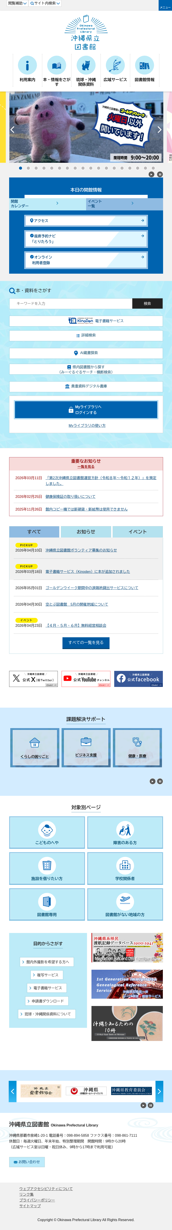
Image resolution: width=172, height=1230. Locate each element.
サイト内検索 (45, 3)
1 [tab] (12, 771)
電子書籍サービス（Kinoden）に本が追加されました (88, 572)
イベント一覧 (95, 204)
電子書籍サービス (45, 988)
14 (120, 167)
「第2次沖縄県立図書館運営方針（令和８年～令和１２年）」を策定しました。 (101, 481)
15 (128, 167)
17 (144, 167)
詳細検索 (86, 335)
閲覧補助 (17, 3)
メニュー (165, 7)
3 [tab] (28, 771)
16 (136, 167)
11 (97, 167)
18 (152, 167)
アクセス (39, 220)
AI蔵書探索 (86, 353)
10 (89, 167)
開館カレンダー (20, 204)
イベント (137, 531)
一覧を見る (86, 466)
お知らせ (86, 531)
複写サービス (45, 975)
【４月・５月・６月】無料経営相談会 (76, 625)
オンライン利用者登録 (41, 260)
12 (105, 167)
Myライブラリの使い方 (87, 426)
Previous (12, 130)
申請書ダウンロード (46, 1001)
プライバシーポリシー (37, 1200)
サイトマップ (30, 1206)
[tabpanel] (34, 747)
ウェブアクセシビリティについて (46, 1189)
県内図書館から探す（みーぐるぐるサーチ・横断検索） (86, 369)
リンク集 (26, 1194)
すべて (34, 531)
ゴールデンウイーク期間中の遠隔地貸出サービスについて (92, 588)
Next (159, 130)
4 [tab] (36, 771)
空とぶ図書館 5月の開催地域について (77, 604)
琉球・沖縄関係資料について (46, 1014)
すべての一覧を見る (86, 642)
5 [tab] (43, 771)
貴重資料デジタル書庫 (86, 386)
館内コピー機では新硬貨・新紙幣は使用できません (87, 509)
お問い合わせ (27, 1162)
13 (113, 167)
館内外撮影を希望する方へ (45, 962)
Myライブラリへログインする (88, 410)
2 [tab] (20, 771)
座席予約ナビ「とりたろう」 (43, 239)
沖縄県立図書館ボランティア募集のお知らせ (81, 550)
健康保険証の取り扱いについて (70, 497)
